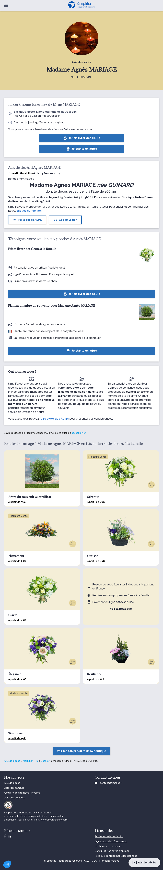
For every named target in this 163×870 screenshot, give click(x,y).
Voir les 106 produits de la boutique (81, 751)
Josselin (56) (79, 433)
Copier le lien (65, 220)
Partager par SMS (27, 220)
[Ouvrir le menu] (6, 5)
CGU (94, 860)
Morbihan (27, 173)
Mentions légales (109, 860)
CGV (86, 860)
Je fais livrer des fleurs (81, 138)
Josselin (45, 761)
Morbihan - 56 (31, 761)
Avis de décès (12, 761)
